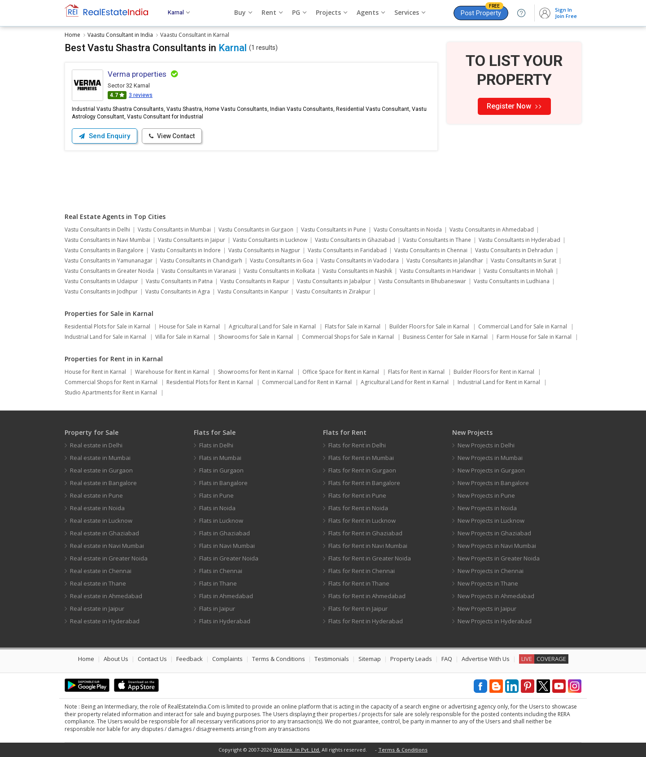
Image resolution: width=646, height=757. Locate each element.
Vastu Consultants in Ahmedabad (492, 229)
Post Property (482, 11)
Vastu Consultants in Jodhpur (101, 291)
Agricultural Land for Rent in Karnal (405, 382)
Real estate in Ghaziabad (104, 533)
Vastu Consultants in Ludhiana (512, 281)
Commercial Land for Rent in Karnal (307, 382)
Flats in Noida (217, 508)
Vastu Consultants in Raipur (254, 281)
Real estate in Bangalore (103, 483)
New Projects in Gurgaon (491, 470)
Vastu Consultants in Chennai (430, 250)
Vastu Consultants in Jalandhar (444, 260)
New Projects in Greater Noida (499, 558)
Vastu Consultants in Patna (179, 281)
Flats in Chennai (220, 571)
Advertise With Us (486, 659)
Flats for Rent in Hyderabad (365, 621)
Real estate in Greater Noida (109, 558)
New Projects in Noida (487, 508)
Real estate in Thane (98, 583)
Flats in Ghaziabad (224, 533)
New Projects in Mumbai (490, 458)
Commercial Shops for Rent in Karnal (111, 382)
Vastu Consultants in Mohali (518, 271)
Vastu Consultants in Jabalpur (334, 281)
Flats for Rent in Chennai (361, 571)
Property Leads (411, 659)
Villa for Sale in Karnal (182, 337)
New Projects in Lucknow (491, 520)
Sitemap (369, 659)
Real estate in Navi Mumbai (107, 546)
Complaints (227, 659)
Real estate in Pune (96, 495)
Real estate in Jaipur (97, 608)
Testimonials (331, 659)
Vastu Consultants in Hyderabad (519, 240)
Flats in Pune (216, 495)
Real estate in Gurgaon (101, 470)
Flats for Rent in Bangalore (364, 483)
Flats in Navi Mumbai (227, 546)
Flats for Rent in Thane (358, 583)
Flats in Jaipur (217, 608)
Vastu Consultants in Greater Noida (109, 271)
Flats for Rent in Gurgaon (362, 470)
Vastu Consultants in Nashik (357, 271)
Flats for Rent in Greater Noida (369, 558)
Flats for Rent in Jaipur (358, 608)
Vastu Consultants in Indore (186, 250)
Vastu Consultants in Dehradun (514, 250)
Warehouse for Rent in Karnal (172, 372)
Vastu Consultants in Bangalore (104, 250)
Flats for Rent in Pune (357, 495)
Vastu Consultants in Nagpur (264, 250)
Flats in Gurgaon (221, 470)
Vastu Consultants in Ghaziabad (355, 240)
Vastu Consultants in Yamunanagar (109, 260)
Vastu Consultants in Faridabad (347, 250)
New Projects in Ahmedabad (496, 596)
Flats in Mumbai (220, 458)
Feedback (189, 659)
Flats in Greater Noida (228, 558)
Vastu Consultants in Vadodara (360, 260)
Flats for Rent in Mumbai (361, 458)
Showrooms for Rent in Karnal (255, 372)
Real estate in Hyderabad (105, 621)
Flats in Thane (218, 583)
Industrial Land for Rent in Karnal (499, 382)
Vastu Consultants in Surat (523, 260)
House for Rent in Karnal (95, 372)
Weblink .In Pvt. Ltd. (296, 749)
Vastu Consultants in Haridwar (438, 271)
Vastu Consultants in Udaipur (101, 281)
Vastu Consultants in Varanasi (199, 271)
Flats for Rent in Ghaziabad (365, 533)
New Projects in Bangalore (493, 483)
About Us (116, 659)
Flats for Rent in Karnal (416, 372)
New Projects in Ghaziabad (494, 533)
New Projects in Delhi (486, 445)
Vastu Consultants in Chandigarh (201, 260)
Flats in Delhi (216, 445)
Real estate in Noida (97, 508)
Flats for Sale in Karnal (352, 326)
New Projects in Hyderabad (495, 621)
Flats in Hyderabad (224, 621)
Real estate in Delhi (96, 445)
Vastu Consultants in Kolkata (279, 271)
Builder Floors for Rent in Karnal (494, 372)
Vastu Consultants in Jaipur (191, 240)
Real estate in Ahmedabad (106, 596)
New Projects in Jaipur (487, 608)
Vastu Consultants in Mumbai (174, 229)
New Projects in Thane (488, 583)
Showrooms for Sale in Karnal (255, 337)
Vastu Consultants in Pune (333, 229)
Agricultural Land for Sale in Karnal (272, 326)
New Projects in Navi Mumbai (497, 546)
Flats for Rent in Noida (358, 508)
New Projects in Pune (486, 495)
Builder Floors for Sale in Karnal (429, 326)
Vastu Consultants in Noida (408, 229)
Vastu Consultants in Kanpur (253, 291)
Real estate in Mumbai (100, 458)
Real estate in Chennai (100, 571)
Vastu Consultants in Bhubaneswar (422, 281)
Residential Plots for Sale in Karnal (107, 326)
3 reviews (141, 95)
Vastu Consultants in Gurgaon (255, 229)
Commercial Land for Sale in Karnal (522, 326)
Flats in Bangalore (223, 483)
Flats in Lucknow (221, 520)
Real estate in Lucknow (101, 520)
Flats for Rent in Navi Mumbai (367, 546)
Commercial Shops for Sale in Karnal (348, 337)
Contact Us (152, 659)
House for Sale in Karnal (189, 326)
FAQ (446, 659)
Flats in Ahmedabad (226, 596)
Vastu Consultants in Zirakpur (333, 291)
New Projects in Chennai (491, 571)
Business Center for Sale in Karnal (445, 337)
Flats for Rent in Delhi (357, 445)
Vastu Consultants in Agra (177, 291)
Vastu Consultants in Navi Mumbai (107, 240)
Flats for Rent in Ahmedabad (367, 596)
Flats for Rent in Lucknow (362, 520)
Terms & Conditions (278, 659)
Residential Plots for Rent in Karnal (209, 382)
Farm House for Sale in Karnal (534, 337)
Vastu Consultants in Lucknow (270, 240)
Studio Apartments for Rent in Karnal (111, 392)
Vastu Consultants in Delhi (97, 229)
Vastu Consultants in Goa (281, 260)
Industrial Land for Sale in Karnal (105, 337)
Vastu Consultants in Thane (437, 240)
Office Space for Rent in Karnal (340, 372)
